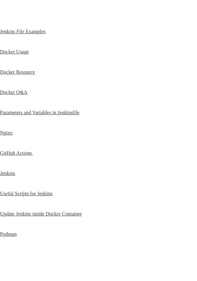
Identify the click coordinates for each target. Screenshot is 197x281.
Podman (8, 234)
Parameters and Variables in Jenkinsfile (39, 112)
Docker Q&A (14, 92)
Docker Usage (14, 51)
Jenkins (7, 173)
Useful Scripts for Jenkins (26, 193)
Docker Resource (17, 72)
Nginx (6, 132)
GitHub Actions (16, 153)
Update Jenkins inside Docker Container (41, 213)
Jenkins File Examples (23, 31)
